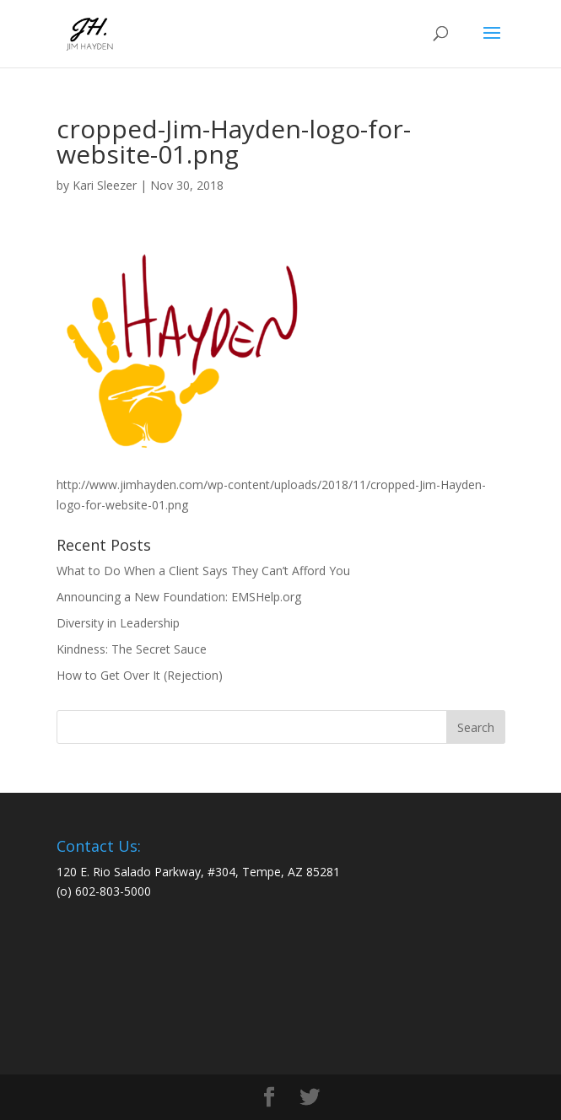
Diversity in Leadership (118, 623)
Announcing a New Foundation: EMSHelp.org (179, 597)
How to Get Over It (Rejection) (140, 675)
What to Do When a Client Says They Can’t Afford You (203, 571)
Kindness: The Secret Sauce (132, 649)
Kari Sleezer (105, 185)
